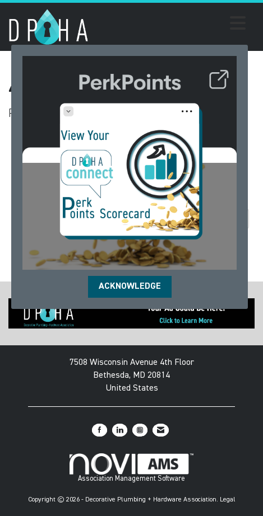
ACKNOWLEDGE (130, 286)
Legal (228, 499)
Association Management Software (131, 467)
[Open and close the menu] (170, 25)
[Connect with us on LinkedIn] (119, 430)
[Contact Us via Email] (161, 430)
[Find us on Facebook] (99, 430)
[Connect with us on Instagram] (139, 430)
